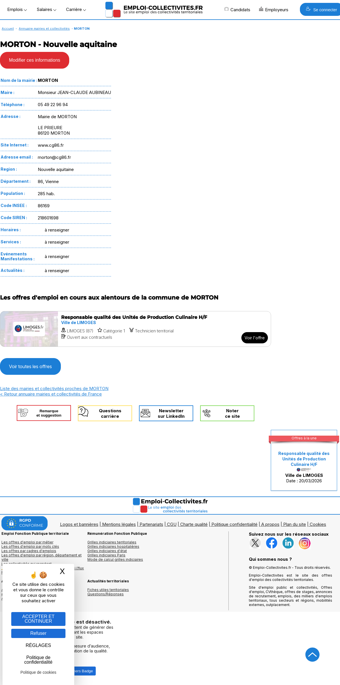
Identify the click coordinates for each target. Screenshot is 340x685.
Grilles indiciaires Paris (106, 555)
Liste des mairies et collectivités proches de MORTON (54, 388)
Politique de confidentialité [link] (38, 660)
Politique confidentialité (234, 524)
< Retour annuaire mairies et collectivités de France (51, 394)
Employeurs (273, 9)
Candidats (237, 9)
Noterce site (232, 413)
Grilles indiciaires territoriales (111, 542)
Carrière (76, 9)
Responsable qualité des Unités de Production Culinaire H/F (304, 459)
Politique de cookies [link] (38, 672)
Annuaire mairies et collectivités (44, 29)
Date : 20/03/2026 (304, 467)
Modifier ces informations (34, 60)
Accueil (8, 29)
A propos (270, 524)
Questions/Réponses (105, 594)
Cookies (318, 524)
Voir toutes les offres (30, 366)
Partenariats (151, 524)
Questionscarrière (110, 413)
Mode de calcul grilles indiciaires (115, 559)
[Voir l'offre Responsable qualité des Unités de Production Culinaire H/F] (135, 329)
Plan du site (294, 524)
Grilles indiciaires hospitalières (113, 546)
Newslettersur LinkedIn (171, 413)
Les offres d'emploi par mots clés (30, 546)
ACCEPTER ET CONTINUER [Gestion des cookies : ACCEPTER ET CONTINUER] (38, 619)
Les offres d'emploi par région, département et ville (41, 557)
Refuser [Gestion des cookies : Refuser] (38, 633)
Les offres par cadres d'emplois (28, 551)
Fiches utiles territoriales (108, 590)
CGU (171, 524)
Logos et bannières (79, 524)
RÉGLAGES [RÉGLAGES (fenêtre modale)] (38, 645)
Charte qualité (194, 524)
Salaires (46, 9)
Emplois (17, 9)
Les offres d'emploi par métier (27, 542)
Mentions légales (119, 524)
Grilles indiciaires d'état (107, 551)
